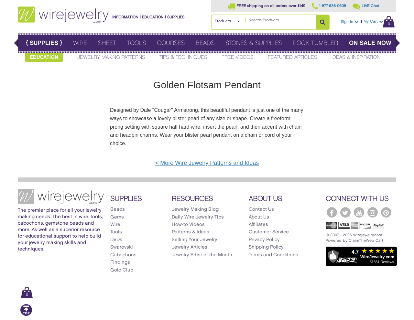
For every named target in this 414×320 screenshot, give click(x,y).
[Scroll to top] (26, 314)
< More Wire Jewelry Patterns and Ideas (207, 163)
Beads (205, 43)
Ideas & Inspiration (356, 57)
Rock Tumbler (315, 43)
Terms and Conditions (273, 255)
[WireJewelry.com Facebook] (332, 212)
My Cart (379, 21)
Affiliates (258, 224)
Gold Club (121, 270)
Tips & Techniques (183, 57)
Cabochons (123, 255)
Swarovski (121, 247)
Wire (80, 43)
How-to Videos (188, 224)
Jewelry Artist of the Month (202, 255)
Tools (136, 43)
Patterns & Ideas (190, 232)
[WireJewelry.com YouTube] (359, 212)
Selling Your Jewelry (194, 240)
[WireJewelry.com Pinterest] (386, 212)
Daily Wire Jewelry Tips (198, 217)
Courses (171, 43)
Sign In (349, 22)
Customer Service (269, 232)
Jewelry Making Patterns (111, 57)
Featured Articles (292, 57)
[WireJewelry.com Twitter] (345, 212)
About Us (259, 217)
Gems (117, 217)
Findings (120, 262)
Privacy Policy (264, 240)
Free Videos (238, 57)
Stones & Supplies (253, 43)
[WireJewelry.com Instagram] (372, 212)
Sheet (107, 43)
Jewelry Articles (189, 247)
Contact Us (261, 209)
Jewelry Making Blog (195, 209)
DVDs (116, 240)
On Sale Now (370, 43)
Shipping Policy (266, 247)
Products (223, 21)
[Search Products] (322, 22)
